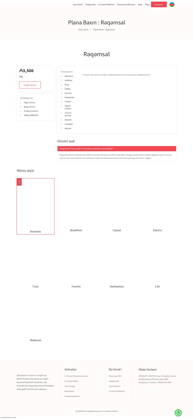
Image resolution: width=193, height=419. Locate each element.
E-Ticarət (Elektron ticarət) (76, 376)
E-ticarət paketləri (106, 4)
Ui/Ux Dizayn (70, 386)
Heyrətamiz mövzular (126, 4)
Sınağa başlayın (30, 85)
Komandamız (114, 386)
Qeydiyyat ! (158, 4)
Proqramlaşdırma (72, 396)
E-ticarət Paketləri (117, 391)
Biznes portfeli (115, 376)
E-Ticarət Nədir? (71, 381)
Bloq (140, 4)
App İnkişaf (69, 391)
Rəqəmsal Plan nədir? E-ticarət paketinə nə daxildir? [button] (86, 148)
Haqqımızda (91, 4)
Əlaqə (147, 4)
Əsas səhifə (78, 4)
